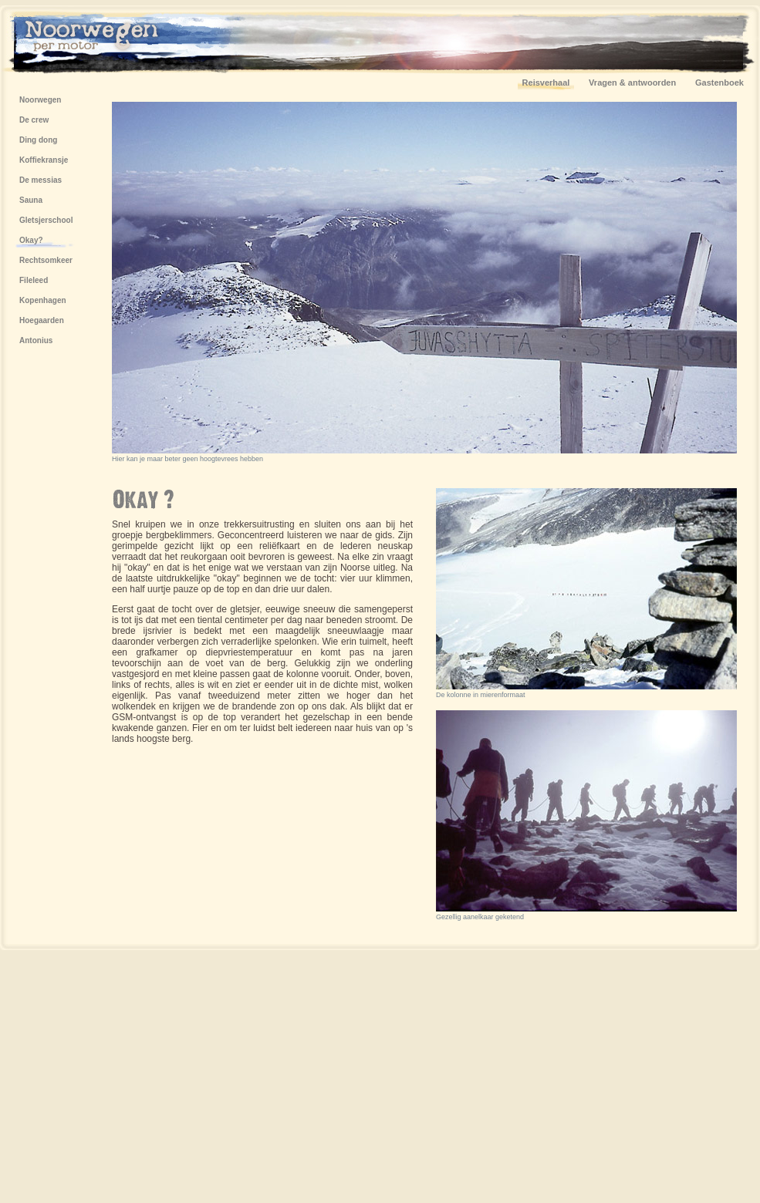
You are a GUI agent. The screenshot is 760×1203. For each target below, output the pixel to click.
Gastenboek (719, 82)
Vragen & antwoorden (632, 82)
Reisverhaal (546, 82)
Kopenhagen (42, 300)
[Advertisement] (414, 1075)
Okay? (31, 240)
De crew (34, 120)
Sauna (30, 200)
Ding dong (38, 140)
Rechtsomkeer (46, 260)
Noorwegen (40, 100)
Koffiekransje (43, 160)
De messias (40, 180)
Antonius (35, 340)
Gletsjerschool (46, 220)
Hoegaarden (41, 320)
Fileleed (33, 280)
